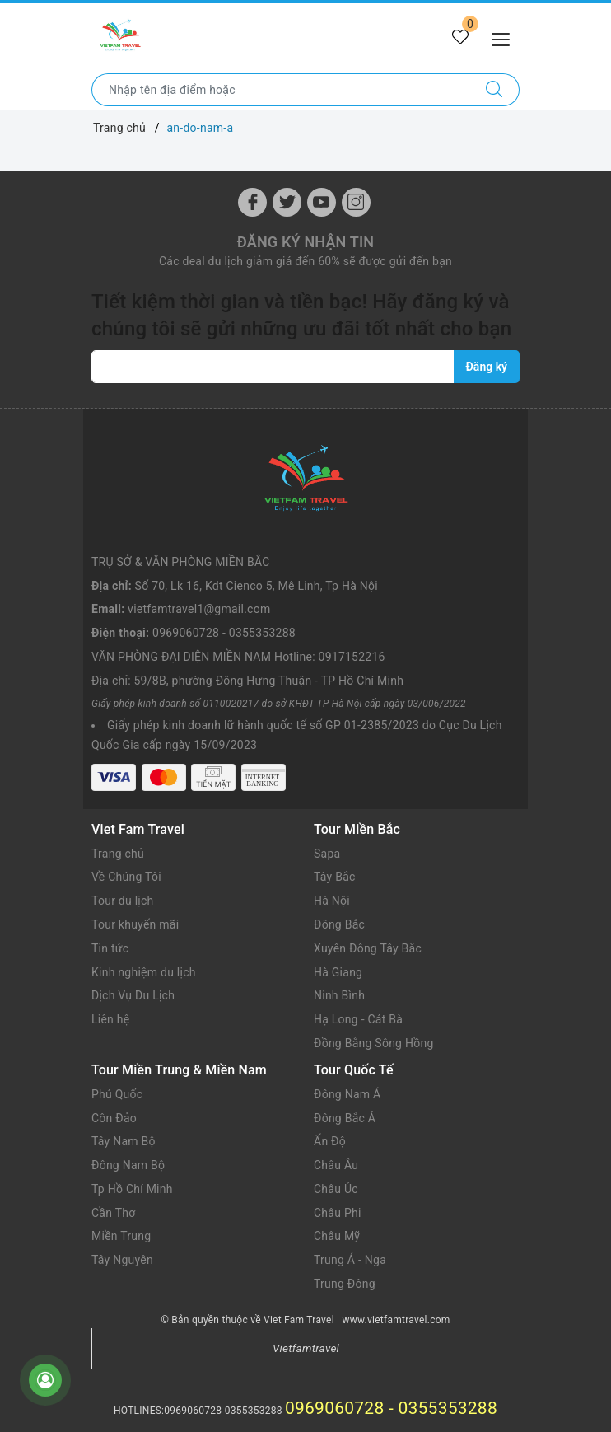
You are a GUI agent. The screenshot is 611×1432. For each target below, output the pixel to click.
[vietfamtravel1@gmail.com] (273, 366)
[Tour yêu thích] (460, 38)
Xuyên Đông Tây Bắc (368, 948)
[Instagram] (356, 202)
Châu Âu (336, 1165)
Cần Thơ (113, 1212)
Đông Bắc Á (344, 1118)
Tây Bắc (335, 876)
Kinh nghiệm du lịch (143, 972)
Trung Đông (344, 1283)
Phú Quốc (116, 1094)
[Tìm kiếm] (494, 89)
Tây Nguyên (122, 1259)
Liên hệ (110, 1019)
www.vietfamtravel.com (396, 1320)
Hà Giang (338, 972)
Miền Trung (121, 1235)
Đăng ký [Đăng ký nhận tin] (486, 366)
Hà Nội (332, 900)
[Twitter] (287, 202)
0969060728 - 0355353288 (224, 632)
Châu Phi (337, 1212)
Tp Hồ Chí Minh (132, 1189)
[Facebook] (252, 202)
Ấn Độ (330, 1141)
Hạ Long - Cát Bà (358, 1019)
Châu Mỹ (337, 1235)
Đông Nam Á (347, 1094)
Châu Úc (336, 1189)
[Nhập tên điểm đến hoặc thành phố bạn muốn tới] (280, 89)
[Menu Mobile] (505, 37)
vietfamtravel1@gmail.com (199, 608)
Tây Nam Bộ (123, 1141)
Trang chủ (117, 853)
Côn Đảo (114, 1118)
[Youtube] (321, 202)
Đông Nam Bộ (128, 1165)
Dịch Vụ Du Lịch (133, 995)
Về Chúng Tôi (126, 876)
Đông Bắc (339, 924)
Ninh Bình (339, 995)
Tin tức (109, 948)
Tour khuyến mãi (135, 924)
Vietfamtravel (306, 1348)
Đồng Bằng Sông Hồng (374, 1043)
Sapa (327, 853)
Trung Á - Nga (350, 1259)
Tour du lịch (122, 900)
